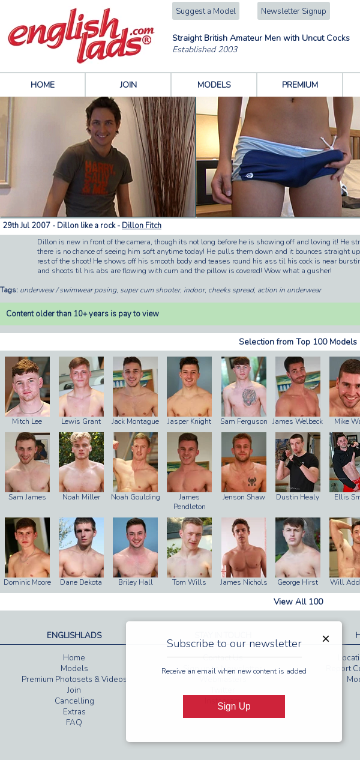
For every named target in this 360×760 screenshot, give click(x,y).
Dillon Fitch (141, 225)
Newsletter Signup (293, 11)
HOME (43, 85)
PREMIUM (300, 85)
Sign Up (233, 706)
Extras (74, 712)
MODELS (214, 85)
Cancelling (74, 701)
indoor (194, 290)
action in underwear (289, 290)
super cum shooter (150, 290)
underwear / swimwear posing (68, 290)
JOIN (128, 85)
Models (74, 668)
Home (74, 658)
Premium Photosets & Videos (74, 679)
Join (74, 690)
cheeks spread (231, 290)
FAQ (74, 722)
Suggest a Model (206, 11)
